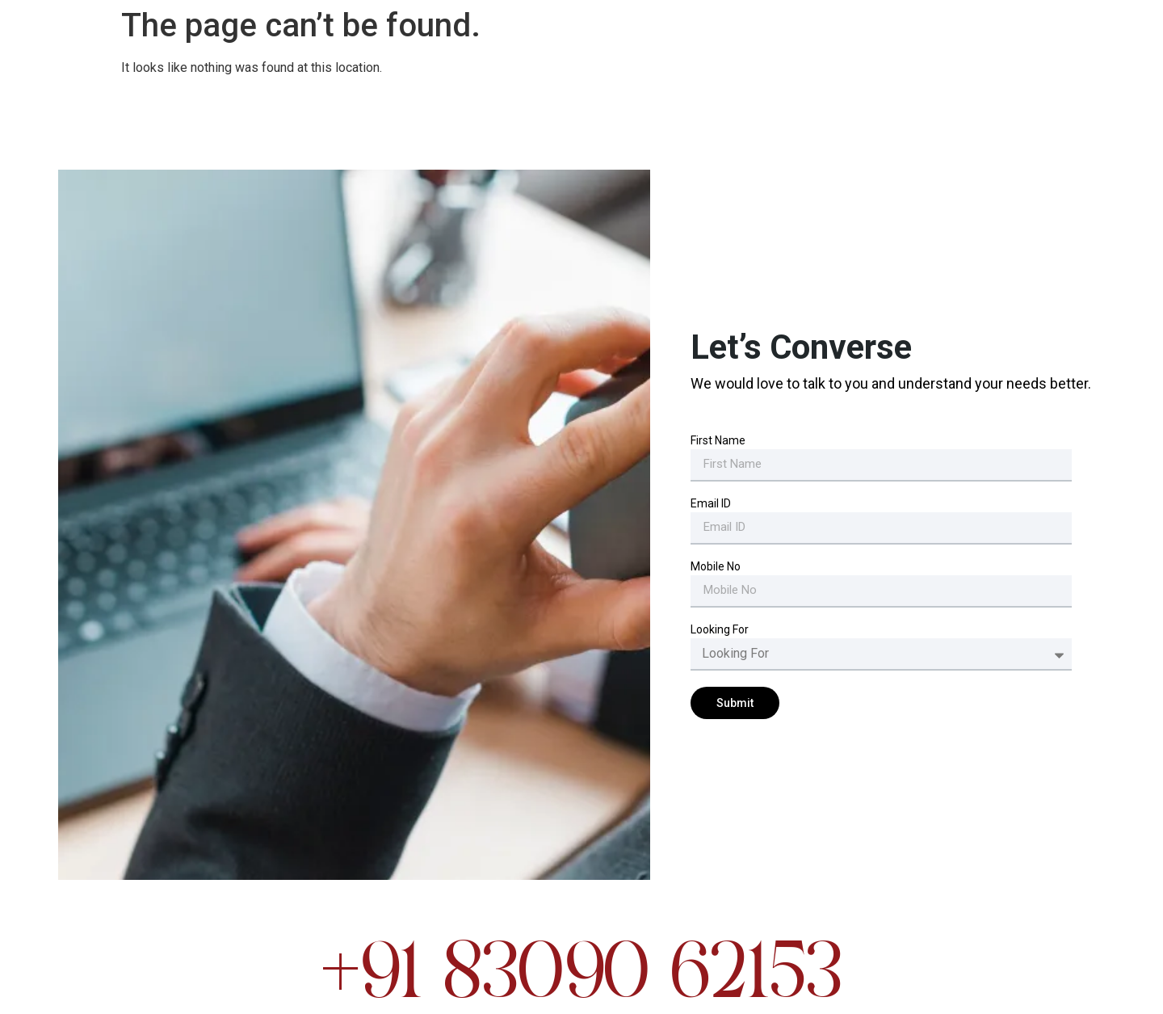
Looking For (720, 630)
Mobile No (716, 567)
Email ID (711, 504)
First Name (718, 441)
